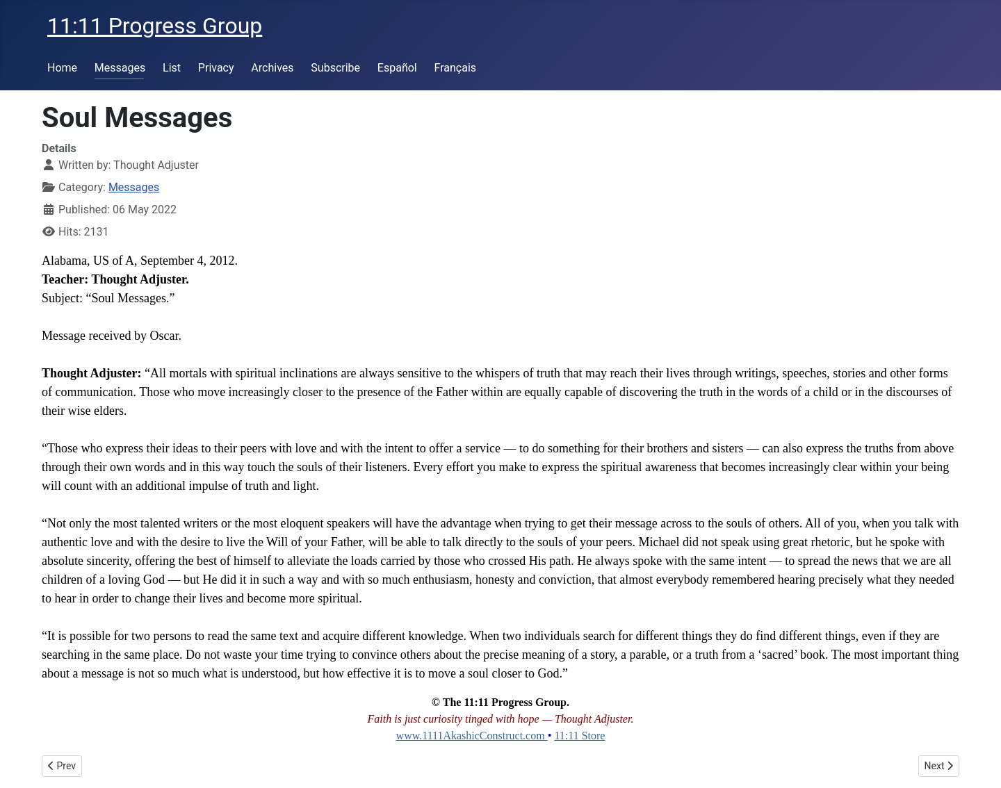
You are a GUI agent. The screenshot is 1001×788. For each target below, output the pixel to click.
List (172, 67)
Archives (272, 67)
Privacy (216, 67)
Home (62, 67)
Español (397, 67)
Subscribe (335, 67)
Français (455, 67)
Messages (120, 67)
